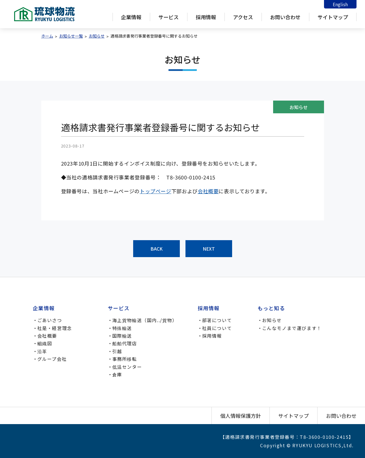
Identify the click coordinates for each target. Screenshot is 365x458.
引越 (117, 351)
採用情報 (206, 17)
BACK (156, 248)
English (340, 4)
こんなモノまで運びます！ (292, 328)
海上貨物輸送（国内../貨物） (144, 320)
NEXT (209, 248)
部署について (217, 320)
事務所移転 (124, 358)
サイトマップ (333, 17)
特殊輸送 (122, 328)
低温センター (127, 366)
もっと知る (271, 308)
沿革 (42, 351)
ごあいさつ (49, 320)
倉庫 (117, 374)
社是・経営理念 (54, 328)
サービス (168, 17)
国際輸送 (122, 335)
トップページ (155, 191)
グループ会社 (52, 358)
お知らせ (272, 320)
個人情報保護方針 (240, 415)
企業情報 (131, 17)
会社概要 (208, 191)
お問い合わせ (285, 17)
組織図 (44, 343)
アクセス (243, 17)
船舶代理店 (124, 343)
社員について (217, 328)
